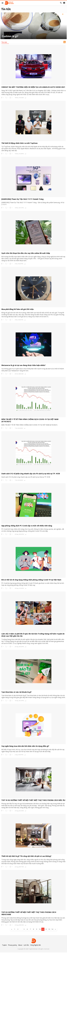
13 (49, 929)
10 (40, 929)
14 (52, 929)
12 (46, 929)
